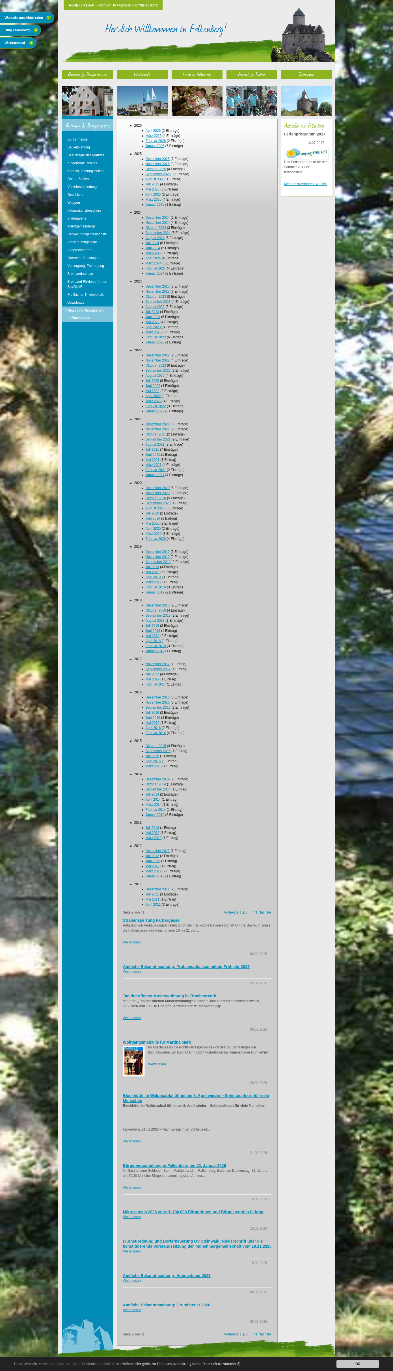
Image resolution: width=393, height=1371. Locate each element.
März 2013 (154, 838)
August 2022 (155, 376)
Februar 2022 (156, 406)
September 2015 (158, 751)
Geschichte (76, 195)
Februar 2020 (156, 539)
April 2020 (153, 529)
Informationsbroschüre (84, 211)
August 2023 (155, 307)
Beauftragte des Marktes (86, 155)
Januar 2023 (155, 342)
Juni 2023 (153, 317)
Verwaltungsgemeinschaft (87, 234)
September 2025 (158, 174)
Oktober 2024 (156, 228)
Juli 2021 (152, 450)
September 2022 (158, 371)
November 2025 (158, 164)
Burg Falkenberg (17, 30)
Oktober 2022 (156, 365)
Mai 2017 (152, 679)
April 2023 (153, 327)
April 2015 (153, 761)
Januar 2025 (155, 205)
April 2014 (153, 799)
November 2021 (158, 429)
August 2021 (155, 444)
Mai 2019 (152, 572)
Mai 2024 (152, 253)
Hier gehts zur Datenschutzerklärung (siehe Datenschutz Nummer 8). (188, 1363)
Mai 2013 (152, 833)
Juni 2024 (153, 248)
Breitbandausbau (80, 274)
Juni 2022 (153, 386)
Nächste (264, 912)
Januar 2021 (155, 475)
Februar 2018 (156, 646)
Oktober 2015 (156, 746)
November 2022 (158, 360)
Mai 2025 (152, 189)
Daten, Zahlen (78, 179)
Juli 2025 (152, 184)
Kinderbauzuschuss (82, 163)
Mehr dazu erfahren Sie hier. (305, 184)
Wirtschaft (142, 74)
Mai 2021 (152, 460)
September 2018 (158, 615)
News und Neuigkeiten (86, 310)
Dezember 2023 (158, 286)
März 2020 (154, 534)
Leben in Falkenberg (197, 74)
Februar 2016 (156, 733)
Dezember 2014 (158, 779)
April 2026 (153, 131)
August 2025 (155, 179)
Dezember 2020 (158, 488)
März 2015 (154, 766)
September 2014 (158, 789)
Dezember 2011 (158, 889)
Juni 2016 (153, 718)
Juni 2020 (153, 518)
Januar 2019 (155, 592)
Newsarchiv (81, 318)
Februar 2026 (156, 141)
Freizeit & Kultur (252, 74)
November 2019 (158, 557)
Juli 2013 (152, 828)
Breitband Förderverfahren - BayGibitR (88, 284)
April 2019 (153, 577)
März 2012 (154, 871)
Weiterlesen (132, 942)
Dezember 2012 (158, 851)
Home (73, 5)
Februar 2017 (156, 684)
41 (255, 912)
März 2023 (154, 332)
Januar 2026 (155, 146)
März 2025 (154, 200)
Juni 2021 (153, 455)
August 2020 (155, 508)
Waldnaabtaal (15, 43)
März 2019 (154, 582)
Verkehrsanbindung (82, 187)
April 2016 (153, 728)
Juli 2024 (152, 243)
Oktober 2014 (156, 784)
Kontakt (103, 5)
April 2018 (153, 641)
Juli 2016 (152, 713)
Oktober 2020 (156, 498)
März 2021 (154, 465)
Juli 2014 (152, 794)
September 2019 (158, 562)
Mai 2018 (152, 636)
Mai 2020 (152, 523)
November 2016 (158, 702)
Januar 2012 (155, 876)
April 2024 (153, 258)
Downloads (76, 303)
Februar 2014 (156, 810)
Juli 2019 (152, 567)
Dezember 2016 (158, 697)
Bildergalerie (77, 218)
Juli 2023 (152, 312)
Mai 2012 (152, 866)
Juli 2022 (152, 381)
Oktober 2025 (156, 169)
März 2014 (154, 805)
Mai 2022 (152, 391)
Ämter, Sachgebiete (82, 242)
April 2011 (153, 904)
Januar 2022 (155, 411)
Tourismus (306, 74)
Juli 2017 (152, 674)
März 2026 (154, 136)
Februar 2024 (156, 268)
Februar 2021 (156, 470)
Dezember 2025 (158, 159)
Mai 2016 (152, 723)
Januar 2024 (155, 273)
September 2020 (158, 503)
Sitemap (87, 5)
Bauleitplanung (79, 147)
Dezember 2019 (158, 552)
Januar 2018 (155, 651)
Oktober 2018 (156, 610)
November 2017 (158, 664)
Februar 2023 (156, 337)
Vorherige (231, 912)
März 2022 (154, 401)
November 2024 (158, 223)
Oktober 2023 (156, 297)
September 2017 (158, 669)
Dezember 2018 (158, 605)
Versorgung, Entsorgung (86, 266)
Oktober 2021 (156, 434)
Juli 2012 (152, 856)
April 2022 (153, 396)
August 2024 (155, 238)
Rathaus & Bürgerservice (87, 74)
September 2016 (158, 707)
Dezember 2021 (158, 424)
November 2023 (158, 292)
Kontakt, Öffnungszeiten (86, 171)
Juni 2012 (153, 861)
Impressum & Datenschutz (135, 5)
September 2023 (158, 302)
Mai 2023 (152, 322)
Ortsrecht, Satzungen (84, 258)
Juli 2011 (152, 894)
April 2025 (153, 194)
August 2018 (155, 621)
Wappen (74, 203)
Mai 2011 (152, 899)
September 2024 (158, 233)
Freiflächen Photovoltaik (86, 295)
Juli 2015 (152, 756)
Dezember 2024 (158, 218)
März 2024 (154, 263)
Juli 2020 (152, 513)
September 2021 (158, 439)
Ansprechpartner (80, 250)
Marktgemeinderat (81, 226)
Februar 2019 (156, 587)
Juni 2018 (153, 631)
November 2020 (158, 493)
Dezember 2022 (158, 355)
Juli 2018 (152, 626)
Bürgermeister (78, 139)
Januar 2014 (155, 815)
